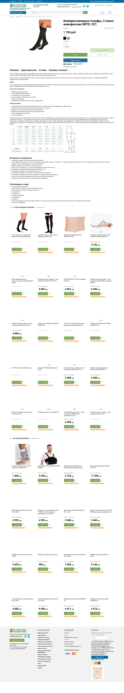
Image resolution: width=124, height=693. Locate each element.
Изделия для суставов (43, 648)
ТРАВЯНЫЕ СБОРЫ (42, 676)
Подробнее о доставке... (70, 66)
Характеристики (29, 70)
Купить (75, 54)
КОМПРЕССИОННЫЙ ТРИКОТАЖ (45, 655)
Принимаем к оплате (71, 661)
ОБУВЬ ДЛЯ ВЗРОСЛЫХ (43, 644)
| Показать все (40, 207)
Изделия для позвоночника (45, 653)
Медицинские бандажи (44, 650)
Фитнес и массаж (42, 659)
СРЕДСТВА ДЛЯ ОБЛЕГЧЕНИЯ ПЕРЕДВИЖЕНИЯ (44, 662)
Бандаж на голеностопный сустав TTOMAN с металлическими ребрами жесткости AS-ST (48, 520)
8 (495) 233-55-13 (63, 7)
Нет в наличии (18, 250)
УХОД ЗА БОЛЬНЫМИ (42, 665)
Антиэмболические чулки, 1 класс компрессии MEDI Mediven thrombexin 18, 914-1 (74, 420)
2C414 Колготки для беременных (22, 372)
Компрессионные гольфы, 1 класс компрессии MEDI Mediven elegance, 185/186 (101, 283)
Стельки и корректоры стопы (45, 657)
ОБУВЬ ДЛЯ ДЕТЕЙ (42, 646)
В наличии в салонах (102, 50)
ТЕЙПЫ (39, 674)
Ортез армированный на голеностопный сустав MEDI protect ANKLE (22, 283)
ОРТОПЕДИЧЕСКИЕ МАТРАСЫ (44, 670)
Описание (14, 70)
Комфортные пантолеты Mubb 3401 (48, 418)
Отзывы (43, 70)
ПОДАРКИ (40, 679)
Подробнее (66, 46)
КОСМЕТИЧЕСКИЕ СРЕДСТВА (44, 672)
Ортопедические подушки (44, 668)
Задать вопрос (75, 60)
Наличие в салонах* (58, 70)
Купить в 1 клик (102, 54)
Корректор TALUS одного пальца (48, 564)
